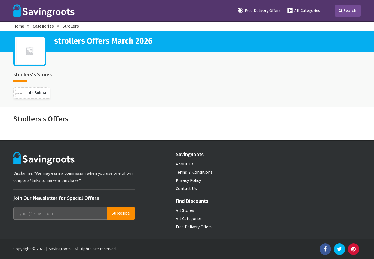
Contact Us (186, 188)
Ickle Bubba (30, 93)
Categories (43, 26)
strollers (70, 26)
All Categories (303, 11)
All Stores (185, 210)
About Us (185, 164)
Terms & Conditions (194, 172)
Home (18, 26)
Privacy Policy (188, 180)
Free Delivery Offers (259, 11)
